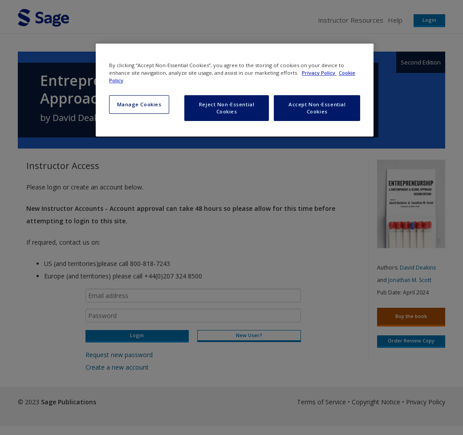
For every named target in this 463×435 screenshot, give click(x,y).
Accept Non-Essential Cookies (316, 108)
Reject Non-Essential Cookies (226, 108)
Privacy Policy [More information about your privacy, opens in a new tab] (319, 72)
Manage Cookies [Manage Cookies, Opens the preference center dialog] (139, 104)
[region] (235, 90)
